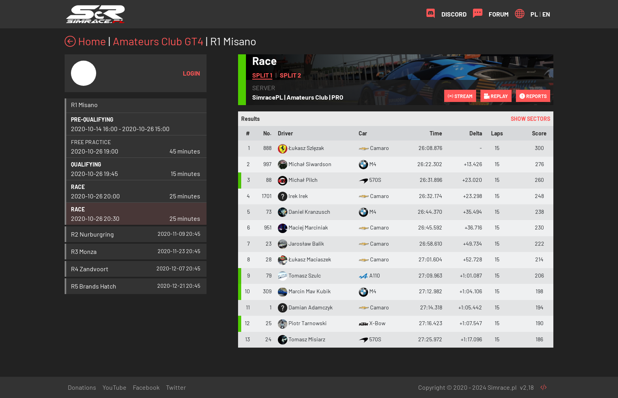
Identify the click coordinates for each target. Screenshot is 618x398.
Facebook (146, 387)
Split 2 (290, 75)
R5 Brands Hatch (93, 286)
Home (85, 41)
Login (191, 73)
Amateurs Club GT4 (158, 41)
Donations (82, 387)
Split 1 (262, 75)
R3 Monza (84, 251)
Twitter (176, 387)
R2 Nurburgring (92, 234)
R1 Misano (84, 104)
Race (78, 186)
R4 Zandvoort (89, 268)
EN (546, 14)
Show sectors (530, 118)
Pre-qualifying (92, 119)
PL (534, 14)
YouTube (114, 387)
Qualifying (86, 164)
